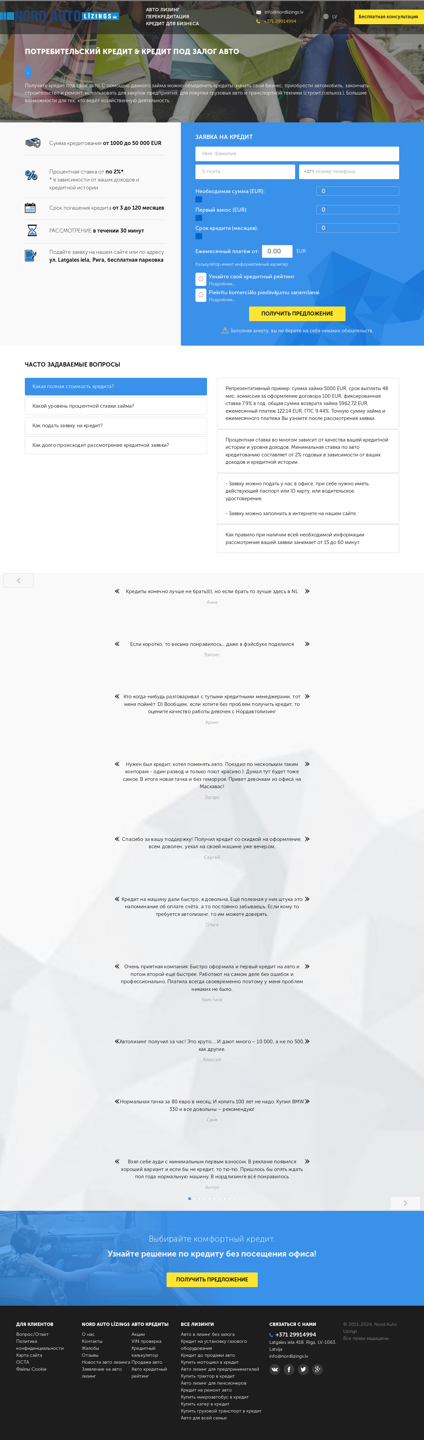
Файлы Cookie (31, 1369)
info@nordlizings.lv (279, 12)
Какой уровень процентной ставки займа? (83, 406)
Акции (138, 1334)
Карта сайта (29, 1355)
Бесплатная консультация (388, 17)
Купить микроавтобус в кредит (215, 1397)
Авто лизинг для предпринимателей (220, 1369)
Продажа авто (147, 1362)
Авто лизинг (163, 10)
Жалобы (90, 1348)
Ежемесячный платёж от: (227, 251)
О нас (88, 1334)
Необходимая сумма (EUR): (230, 191)
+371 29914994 (276, 21)
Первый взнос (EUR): (221, 210)
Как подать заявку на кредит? (67, 426)
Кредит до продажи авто (208, 1355)
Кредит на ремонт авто (206, 1390)
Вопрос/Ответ (32, 1334)
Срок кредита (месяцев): (226, 228)
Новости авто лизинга (106, 1362)
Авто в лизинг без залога (208, 1334)
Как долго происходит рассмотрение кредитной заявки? (100, 445)
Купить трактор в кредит (208, 1376)
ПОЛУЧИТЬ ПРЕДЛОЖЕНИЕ (212, 1279)
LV (330, 17)
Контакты (92, 1341)
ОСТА (22, 1362)
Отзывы (90, 1355)
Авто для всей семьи (204, 1418)
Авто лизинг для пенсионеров (213, 1383)
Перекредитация (167, 17)
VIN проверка (146, 1341)
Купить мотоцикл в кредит (210, 1362)
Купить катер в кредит (205, 1404)
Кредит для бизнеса (172, 24)
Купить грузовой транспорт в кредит (221, 1411)
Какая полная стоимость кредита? (73, 386)
